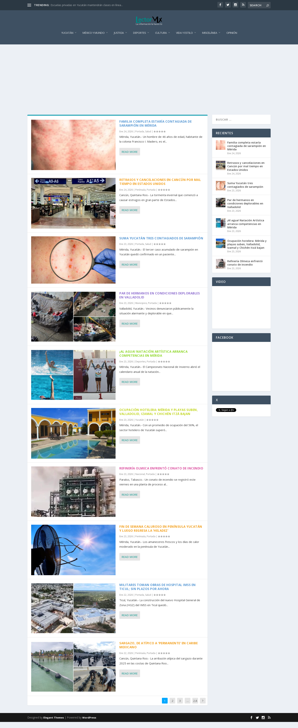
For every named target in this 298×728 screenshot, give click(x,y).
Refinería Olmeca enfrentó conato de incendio (161, 474)
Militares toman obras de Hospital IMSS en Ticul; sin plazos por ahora (157, 593)
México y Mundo (93, 39)
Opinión (231, 39)
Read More (130, 158)
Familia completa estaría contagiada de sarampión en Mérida (155, 129)
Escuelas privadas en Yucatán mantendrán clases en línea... (87, 5)
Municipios (141, 309)
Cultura (161, 39)
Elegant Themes (53, 723)
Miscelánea (209, 39)
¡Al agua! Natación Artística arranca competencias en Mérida (153, 360)
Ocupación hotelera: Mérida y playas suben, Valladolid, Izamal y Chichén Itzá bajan (158, 418)
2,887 (195, 709)
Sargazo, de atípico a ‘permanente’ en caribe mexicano (158, 651)
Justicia (119, 39)
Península (140, 195)
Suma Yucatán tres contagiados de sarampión (161, 244)
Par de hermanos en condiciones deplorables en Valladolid (159, 301)
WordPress (89, 723)
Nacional (140, 480)
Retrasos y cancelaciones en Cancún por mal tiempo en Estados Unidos (160, 188)
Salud (148, 137)
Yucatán (67, 39)
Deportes (139, 39)
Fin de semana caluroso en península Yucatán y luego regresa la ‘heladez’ (160, 535)
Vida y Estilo (184, 39)
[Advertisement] (149, 79)
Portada (139, 137)
